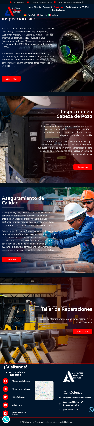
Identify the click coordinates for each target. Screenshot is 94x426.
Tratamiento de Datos (19, 413)
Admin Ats (17, 405)
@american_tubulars (21, 389)
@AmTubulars (18, 397)
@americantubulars (21, 381)
